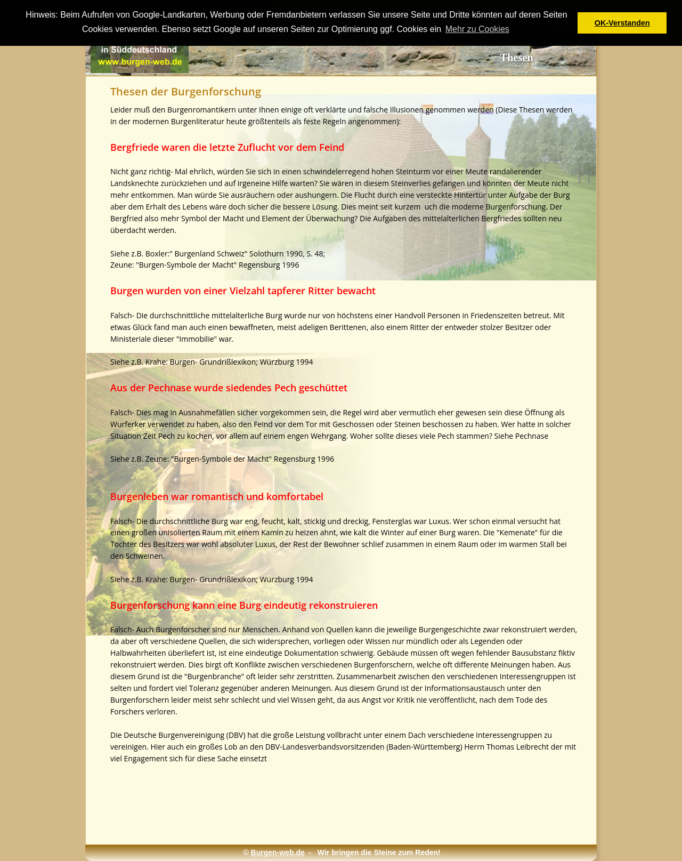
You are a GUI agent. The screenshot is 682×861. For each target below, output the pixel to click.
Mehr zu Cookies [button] (477, 29)
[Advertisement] (331, 803)
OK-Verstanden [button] (622, 23)
